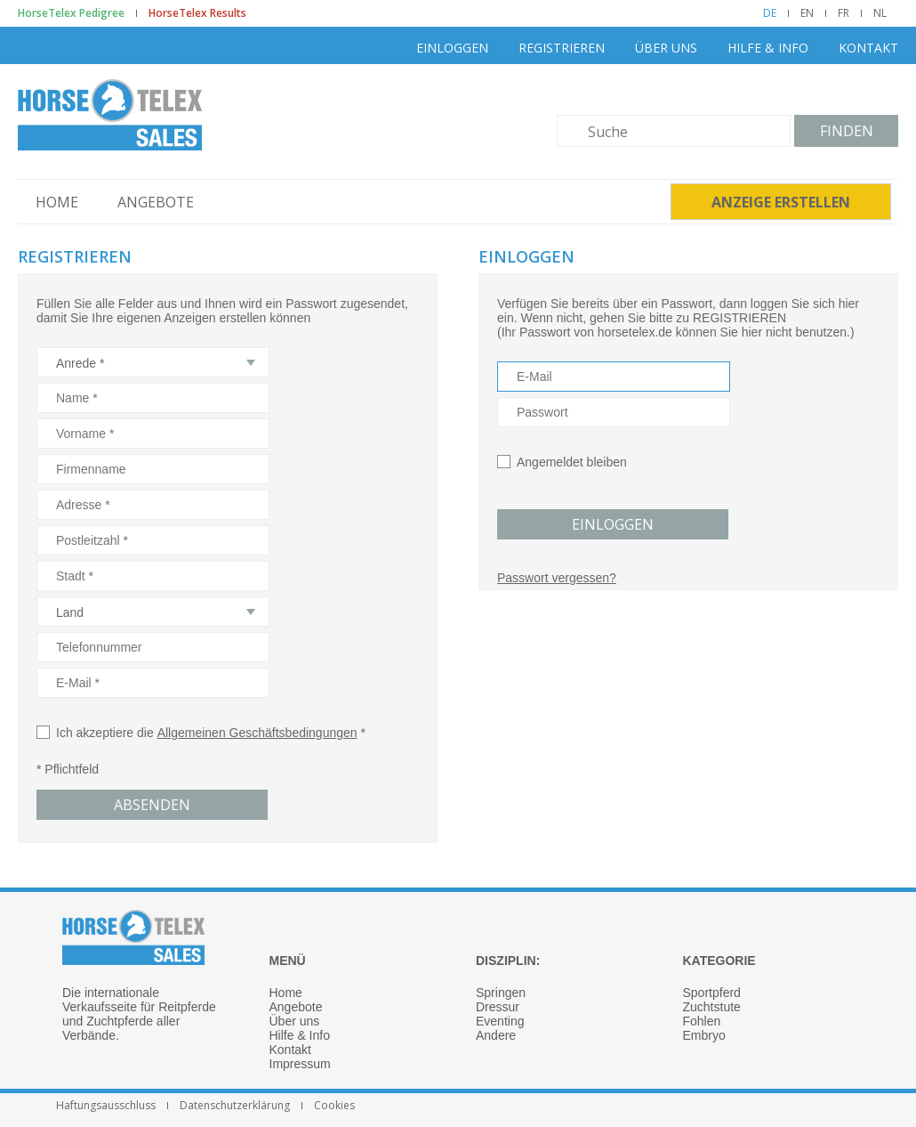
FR (843, 13)
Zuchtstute (712, 1007)
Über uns (666, 47)
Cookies (334, 1105)
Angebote (155, 202)
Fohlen (702, 1021)
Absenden (152, 805)
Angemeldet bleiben (572, 462)
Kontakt (868, 47)
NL (880, 13)
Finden (846, 131)
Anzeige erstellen (780, 202)
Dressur (497, 1007)
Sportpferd (712, 992)
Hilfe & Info (767, 47)
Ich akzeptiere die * (201, 733)
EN (807, 13)
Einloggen (452, 47)
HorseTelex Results (197, 13)
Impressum (300, 1064)
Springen (501, 992)
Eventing (500, 1021)
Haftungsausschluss (106, 1105)
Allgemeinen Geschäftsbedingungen (257, 733)
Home (57, 202)
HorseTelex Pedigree (71, 13)
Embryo (704, 1035)
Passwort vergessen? (556, 578)
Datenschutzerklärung (235, 1105)
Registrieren (561, 47)
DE (769, 13)
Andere (496, 1035)
